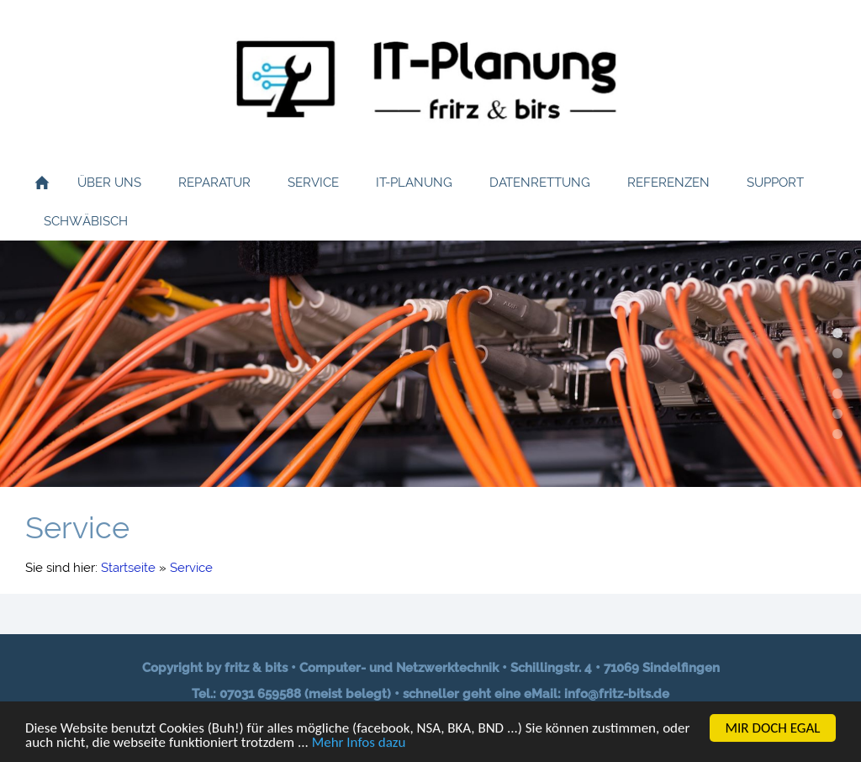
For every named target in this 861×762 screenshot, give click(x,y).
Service (191, 567)
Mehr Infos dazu (359, 744)
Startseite (128, 567)
